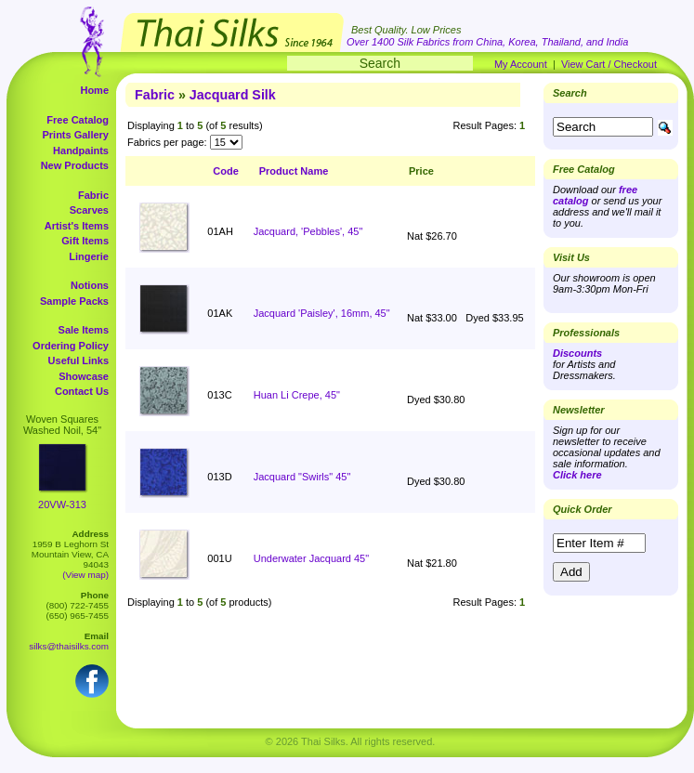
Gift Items (85, 240)
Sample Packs (74, 301)
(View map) (85, 575)
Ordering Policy (71, 345)
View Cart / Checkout (609, 64)
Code (226, 171)
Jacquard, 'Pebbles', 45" (308, 231)
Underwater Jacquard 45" (311, 558)
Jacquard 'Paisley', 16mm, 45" (322, 313)
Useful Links (78, 360)
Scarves (89, 210)
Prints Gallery (75, 134)
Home (94, 90)
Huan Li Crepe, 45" (297, 394)
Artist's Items (77, 225)
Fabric (93, 195)
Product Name (294, 171)
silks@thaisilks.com (69, 646)
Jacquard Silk (233, 94)
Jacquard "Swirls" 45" (302, 476)
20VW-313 (62, 504)
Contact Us (82, 391)
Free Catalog (77, 119)
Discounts (577, 353)
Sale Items (84, 329)
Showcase (84, 376)
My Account (520, 64)
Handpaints (81, 150)
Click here (577, 474)
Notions (90, 285)
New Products (75, 165)
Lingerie (89, 256)
